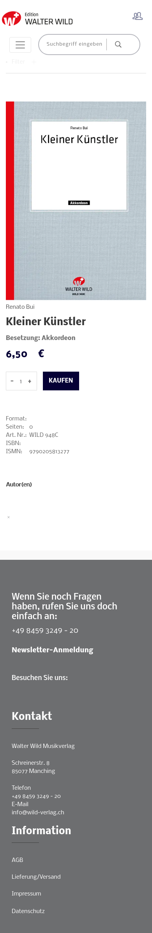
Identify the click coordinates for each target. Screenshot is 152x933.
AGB (17, 860)
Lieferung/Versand (36, 877)
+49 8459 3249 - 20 (45, 631)
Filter (24, 62)
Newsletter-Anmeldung (52, 650)
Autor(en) (19, 485)
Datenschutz (28, 911)
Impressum (26, 894)
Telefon (21, 788)
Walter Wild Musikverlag (43, 746)
